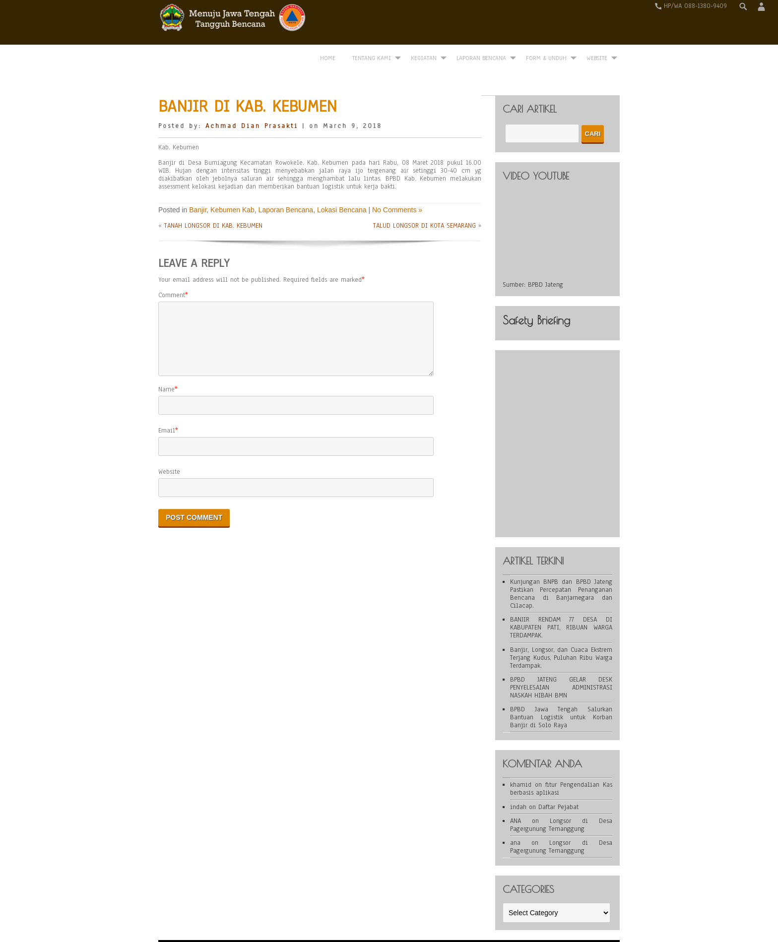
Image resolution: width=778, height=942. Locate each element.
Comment (171, 264)
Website (169, 453)
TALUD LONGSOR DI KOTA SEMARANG (424, 195)
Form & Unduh (546, 23)
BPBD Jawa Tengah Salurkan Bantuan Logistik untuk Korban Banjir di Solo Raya (561, 686)
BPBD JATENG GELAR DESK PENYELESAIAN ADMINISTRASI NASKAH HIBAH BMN (561, 656)
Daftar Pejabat (558, 776)
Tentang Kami (371, 23)
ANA (515, 790)
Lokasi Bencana (342, 179)
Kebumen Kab (232, 179)
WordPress (318, 918)
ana (515, 812)
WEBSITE (596, 23)
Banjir (197, 179)
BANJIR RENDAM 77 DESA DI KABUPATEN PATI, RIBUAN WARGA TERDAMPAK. (561, 596)
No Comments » (397, 179)
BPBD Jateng (545, 254)
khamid (520, 754)
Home (327, 23)
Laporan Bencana (481, 23)
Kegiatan (424, 23)
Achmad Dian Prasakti (251, 95)
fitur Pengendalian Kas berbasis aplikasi (561, 758)
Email (166, 412)
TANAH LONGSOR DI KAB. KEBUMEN (213, 195)
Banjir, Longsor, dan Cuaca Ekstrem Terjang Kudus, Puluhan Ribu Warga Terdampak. (561, 627)
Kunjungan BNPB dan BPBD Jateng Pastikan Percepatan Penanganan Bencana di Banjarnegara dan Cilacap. (561, 563)
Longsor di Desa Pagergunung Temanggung (561, 794)
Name (166, 371)
